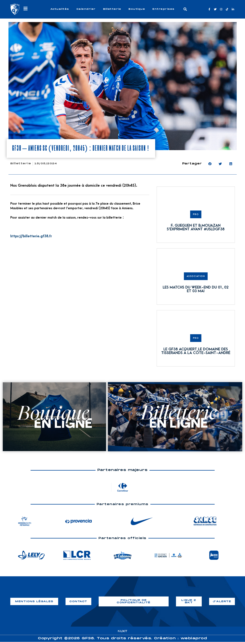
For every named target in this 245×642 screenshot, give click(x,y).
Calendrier (86, 9)
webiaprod (194, 638)
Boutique (136, 9)
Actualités (59, 9)
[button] (185, 9)
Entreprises (163, 9)
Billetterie (112, 9)
